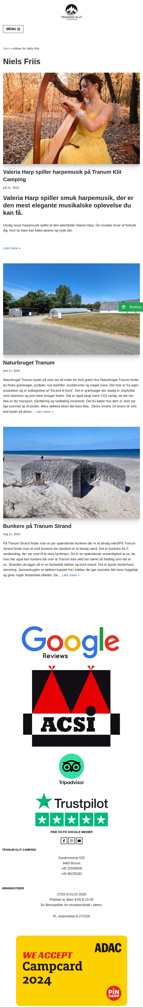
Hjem (6, 48)
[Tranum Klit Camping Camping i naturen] (71, 12)
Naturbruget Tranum (29, 363)
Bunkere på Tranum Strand (37, 526)
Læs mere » (12, 248)
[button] (131, 307)
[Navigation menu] (13, 29)
